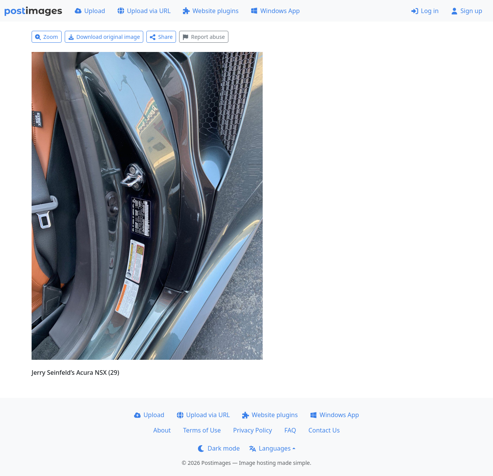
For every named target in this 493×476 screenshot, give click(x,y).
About (162, 430)
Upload (90, 11)
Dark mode (219, 448)
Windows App (275, 11)
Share (161, 36)
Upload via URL (144, 11)
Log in (425, 11)
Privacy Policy (252, 430)
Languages (269, 448)
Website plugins (210, 11)
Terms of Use (202, 430)
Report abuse (204, 36)
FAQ (290, 430)
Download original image (104, 36)
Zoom (46, 36)
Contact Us (324, 430)
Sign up (466, 11)
